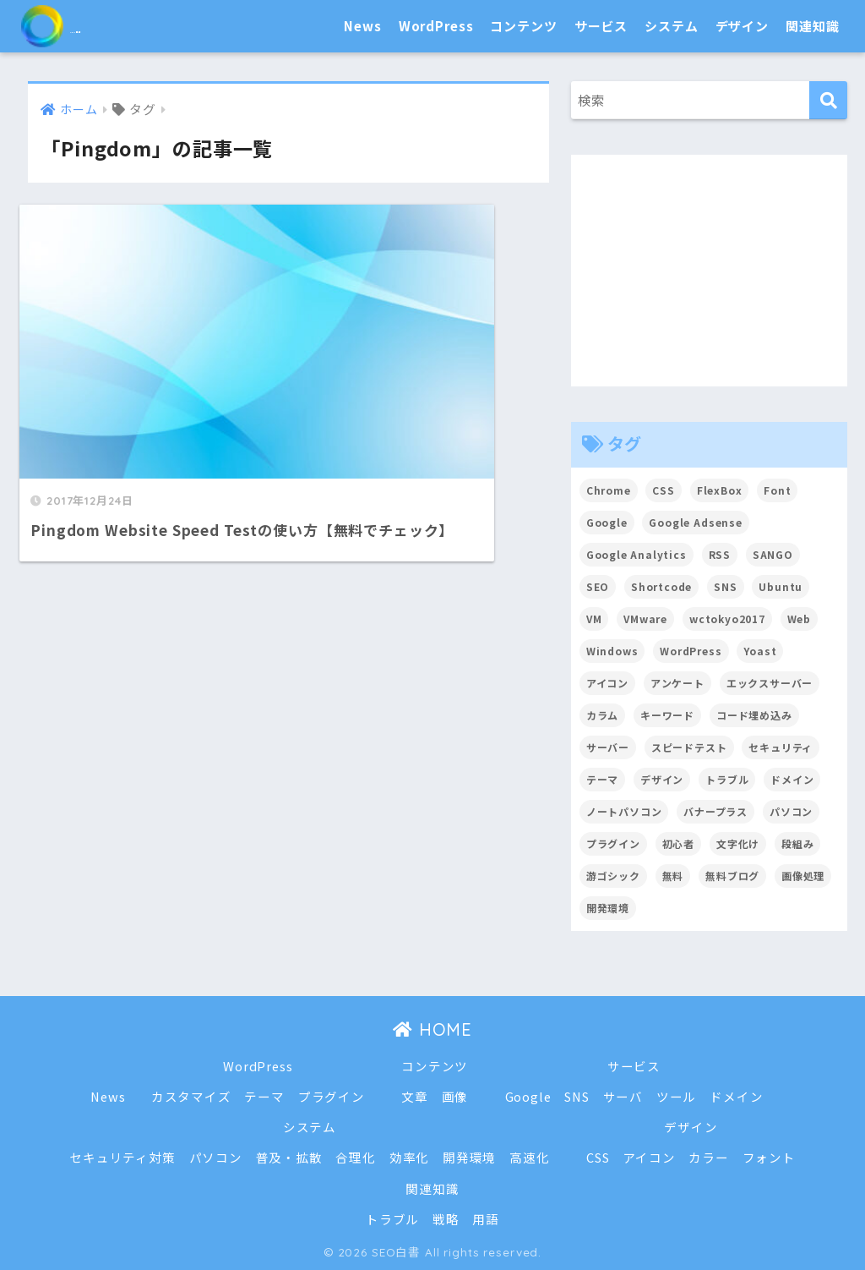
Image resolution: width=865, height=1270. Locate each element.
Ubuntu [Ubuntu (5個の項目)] (781, 586)
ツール (677, 1096)
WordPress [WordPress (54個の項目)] (692, 650)
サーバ (623, 1096)
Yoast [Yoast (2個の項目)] (760, 650)
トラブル (392, 1219)
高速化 (529, 1157)
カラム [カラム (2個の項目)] (602, 715)
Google (528, 1096)
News (362, 26)
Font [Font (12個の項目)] (778, 490)
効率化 (409, 1157)
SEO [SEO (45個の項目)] (598, 586)
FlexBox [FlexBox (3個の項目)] (720, 490)
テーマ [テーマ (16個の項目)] (602, 779)
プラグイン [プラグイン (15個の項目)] (613, 843)
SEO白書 (88, 26)
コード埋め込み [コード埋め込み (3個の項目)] (754, 715)
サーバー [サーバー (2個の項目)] (607, 747)
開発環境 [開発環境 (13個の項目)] (607, 907)
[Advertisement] (709, 270)
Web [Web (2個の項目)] (800, 618)
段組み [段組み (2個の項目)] (798, 843)
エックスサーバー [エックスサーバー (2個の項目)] (769, 683)
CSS (598, 1157)
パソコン (215, 1157)
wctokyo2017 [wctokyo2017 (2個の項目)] (727, 618)
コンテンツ (523, 26)
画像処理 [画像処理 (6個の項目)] (803, 875)
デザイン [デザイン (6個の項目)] (661, 779)
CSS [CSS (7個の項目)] (664, 490)
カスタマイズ (190, 1096)
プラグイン (330, 1096)
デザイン (742, 26)
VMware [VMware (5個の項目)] (645, 618)
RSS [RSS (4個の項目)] (720, 554)
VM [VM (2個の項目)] (594, 618)
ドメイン (737, 1096)
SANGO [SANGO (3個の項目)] (773, 554)
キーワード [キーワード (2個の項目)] (667, 715)
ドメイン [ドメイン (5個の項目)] (792, 779)
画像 (455, 1096)
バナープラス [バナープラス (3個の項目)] (716, 811)
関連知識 (812, 26)
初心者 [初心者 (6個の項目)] (678, 843)
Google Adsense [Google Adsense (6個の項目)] (696, 522)
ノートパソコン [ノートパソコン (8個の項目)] (624, 811)
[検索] (828, 100)
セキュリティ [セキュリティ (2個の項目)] (781, 747)
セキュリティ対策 (121, 1157)
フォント (770, 1157)
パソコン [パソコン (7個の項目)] (791, 811)
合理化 (355, 1157)
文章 (414, 1096)
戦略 (446, 1219)
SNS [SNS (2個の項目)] (726, 586)
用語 (486, 1219)
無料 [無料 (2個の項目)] (673, 875)
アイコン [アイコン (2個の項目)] (607, 683)
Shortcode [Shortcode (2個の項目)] (662, 586)
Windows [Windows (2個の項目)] (612, 650)
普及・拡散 (288, 1157)
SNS (577, 1096)
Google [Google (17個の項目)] (607, 522)
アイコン (649, 1157)
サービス (601, 26)
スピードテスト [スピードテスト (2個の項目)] (689, 747)
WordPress (436, 26)
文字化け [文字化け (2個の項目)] (737, 843)
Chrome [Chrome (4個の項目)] (608, 490)
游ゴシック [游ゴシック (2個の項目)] (613, 875)
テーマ (264, 1096)
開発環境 (469, 1157)
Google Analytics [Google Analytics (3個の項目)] (637, 554)
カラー (709, 1157)
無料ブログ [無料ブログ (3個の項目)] (732, 875)
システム (671, 26)
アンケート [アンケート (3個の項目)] (677, 683)
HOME (432, 1029)
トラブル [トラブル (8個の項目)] (727, 779)
